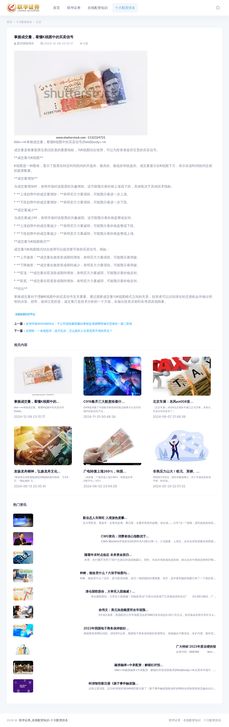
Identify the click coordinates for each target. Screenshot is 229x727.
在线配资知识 (192, 720)
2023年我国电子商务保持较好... (106, 628)
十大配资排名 (24, 22)
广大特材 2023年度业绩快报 (196, 646)
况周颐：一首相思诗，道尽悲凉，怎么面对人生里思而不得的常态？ (69, 330)
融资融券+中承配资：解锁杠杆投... (138, 665)
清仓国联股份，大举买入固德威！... (110, 591)
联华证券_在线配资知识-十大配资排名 (43, 720)
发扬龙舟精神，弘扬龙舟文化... (37, 471)
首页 (9, 22)
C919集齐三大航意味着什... (104, 402)
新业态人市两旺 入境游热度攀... (105, 518)
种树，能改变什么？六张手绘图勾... (105, 573)
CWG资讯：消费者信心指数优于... (125, 536)
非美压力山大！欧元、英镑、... (176, 471)
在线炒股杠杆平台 (25, 314)
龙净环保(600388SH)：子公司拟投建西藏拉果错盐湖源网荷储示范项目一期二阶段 (79, 323)
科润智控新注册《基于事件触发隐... (113, 683)
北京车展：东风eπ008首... (173, 402)
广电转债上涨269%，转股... (104, 471)
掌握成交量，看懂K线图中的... (37, 402)
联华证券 (174, 720)
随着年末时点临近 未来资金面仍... (108, 555)
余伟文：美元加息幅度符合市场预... (123, 610)
